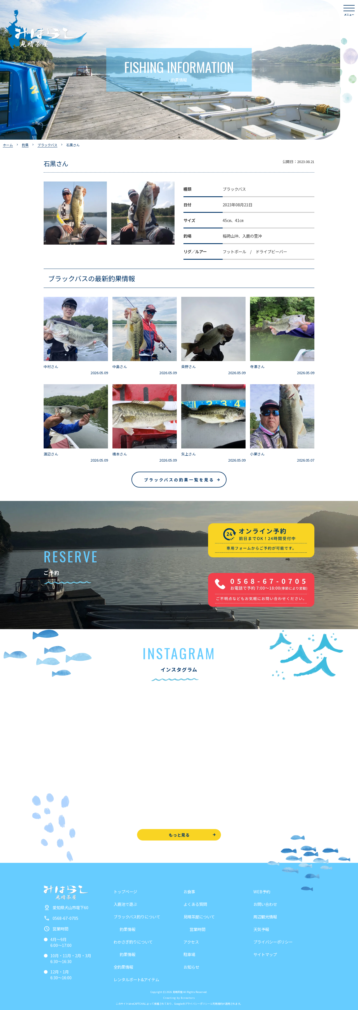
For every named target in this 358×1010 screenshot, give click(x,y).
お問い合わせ (265, 904)
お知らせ (191, 967)
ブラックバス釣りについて (137, 917)
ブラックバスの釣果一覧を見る (179, 480)
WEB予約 (261, 891)
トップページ (125, 891)
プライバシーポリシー (273, 942)
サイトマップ (265, 954)
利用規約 (218, 1004)
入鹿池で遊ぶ (125, 904)
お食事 (189, 891)
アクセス (191, 942)
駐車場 (189, 954)
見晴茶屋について (199, 917)
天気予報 (261, 929)
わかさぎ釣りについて (133, 942)
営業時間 (197, 929)
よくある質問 (195, 904)
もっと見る (179, 835)
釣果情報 (127, 929)
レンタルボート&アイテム (136, 979)
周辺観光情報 (265, 917)
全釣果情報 (123, 967)
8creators (188, 998)
